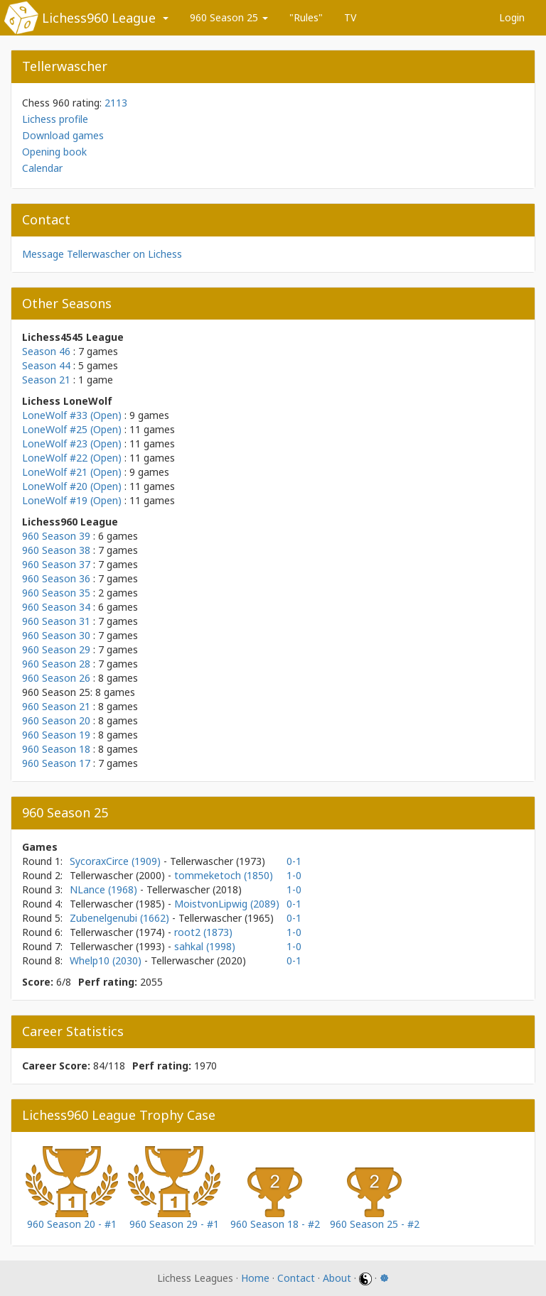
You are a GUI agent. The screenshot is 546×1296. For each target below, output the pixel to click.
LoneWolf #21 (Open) (72, 472)
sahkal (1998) (204, 946)
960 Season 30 (56, 635)
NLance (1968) (105, 889)
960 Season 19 (56, 734)
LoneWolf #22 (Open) (72, 457)
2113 (116, 102)
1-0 (294, 875)
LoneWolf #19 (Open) (72, 500)
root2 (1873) (203, 932)
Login (512, 17)
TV (350, 17)
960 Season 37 (56, 564)
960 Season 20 (56, 720)
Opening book (54, 151)
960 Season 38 (56, 550)
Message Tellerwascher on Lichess (102, 254)
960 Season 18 (56, 749)
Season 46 (46, 351)
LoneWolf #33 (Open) (72, 415)
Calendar (42, 168)
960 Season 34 (56, 607)
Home (255, 1278)
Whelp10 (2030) (107, 960)
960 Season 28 (56, 663)
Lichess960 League (99, 17)
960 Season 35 (56, 592)
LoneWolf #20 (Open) (72, 486)
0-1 (294, 861)
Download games (63, 135)
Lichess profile (55, 119)
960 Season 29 (56, 649)
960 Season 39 (56, 536)
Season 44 (46, 365)
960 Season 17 (56, 763)
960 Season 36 (56, 578)
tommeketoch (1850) (223, 875)
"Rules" (306, 17)
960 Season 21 (56, 706)
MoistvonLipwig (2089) (226, 903)
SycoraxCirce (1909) (117, 861)
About (337, 1278)
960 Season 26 (56, 678)
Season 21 (46, 379)
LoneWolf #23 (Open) (72, 443)
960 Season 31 (56, 621)
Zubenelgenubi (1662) (121, 918)
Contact (296, 1278)
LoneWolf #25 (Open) (72, 429)
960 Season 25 (229, 17)
